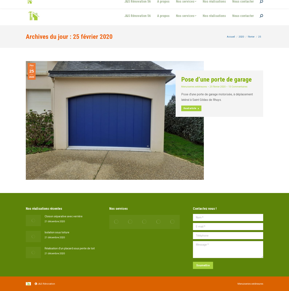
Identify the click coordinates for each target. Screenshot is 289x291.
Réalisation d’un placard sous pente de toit (70, 248)
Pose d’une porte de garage (216, 79)
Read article (191, 108)
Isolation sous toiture (57, 232)
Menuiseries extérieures (194, 86)
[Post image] (33, 220)
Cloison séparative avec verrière (64, 216)
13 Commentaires (237, 86)
